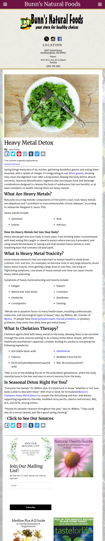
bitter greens (76, 173)
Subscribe (30, 507)
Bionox (8, 318)
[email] (30, 485)
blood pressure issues (43, 318)
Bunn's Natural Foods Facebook (59, 38)
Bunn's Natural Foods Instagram (53, 38)
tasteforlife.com (12, 164)
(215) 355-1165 (53, 66)
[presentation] (30, 496)
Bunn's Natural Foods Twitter (46, 38)
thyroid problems (66, 318)
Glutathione (63, 351)
